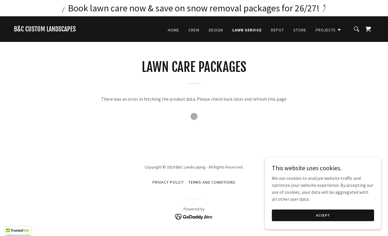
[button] (329, 29)
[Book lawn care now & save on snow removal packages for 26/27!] (194, 8)
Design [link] (216, 30)
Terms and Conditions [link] (212, 182)
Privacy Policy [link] (168, 182)
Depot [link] (277, 30)
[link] (45, 30)
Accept (323, 223)
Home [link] (173, 30)
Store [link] (299, 30)
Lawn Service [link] (247, 30)
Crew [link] (194, 30)
